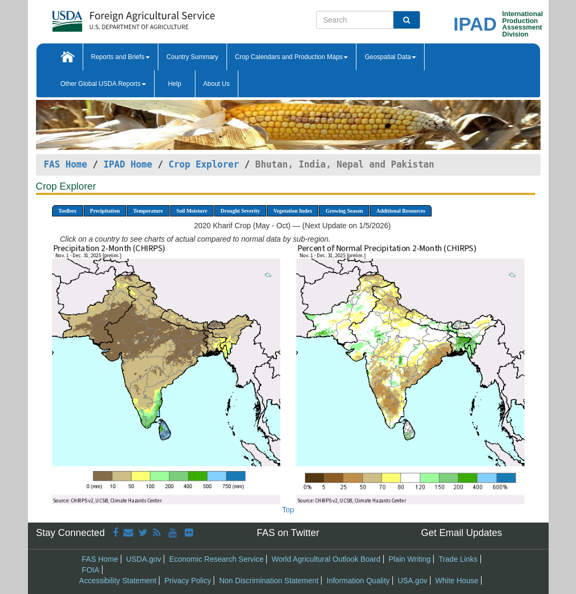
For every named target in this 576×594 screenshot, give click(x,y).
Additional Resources (400, 211)
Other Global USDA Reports (103, 84)
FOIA (90, 570)
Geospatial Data (390, 57)
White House (456, 580)
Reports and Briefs (120, 57)
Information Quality (358, 580)
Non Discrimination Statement (268, 580)
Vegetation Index (292, 211)
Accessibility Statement (117, 580)
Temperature (148, 211)
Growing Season (344, 211)
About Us (216, 84)
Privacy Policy (187, 580)
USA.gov (412, 580)
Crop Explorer (204, 164)
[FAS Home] (106, 17)
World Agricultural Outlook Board (326, 559)
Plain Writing (410, 559)
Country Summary (192, 57)
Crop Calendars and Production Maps (291, 57)
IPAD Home (128, 164)
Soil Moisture (192, 211)
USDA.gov (143, 559)
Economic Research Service (216, 559)
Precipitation (105, 211)
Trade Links (458, 559)
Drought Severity (240, 211)
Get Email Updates (461, 532)
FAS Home (66, 164)
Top (288, 509)
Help (175, 84)
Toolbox (68, 211)
